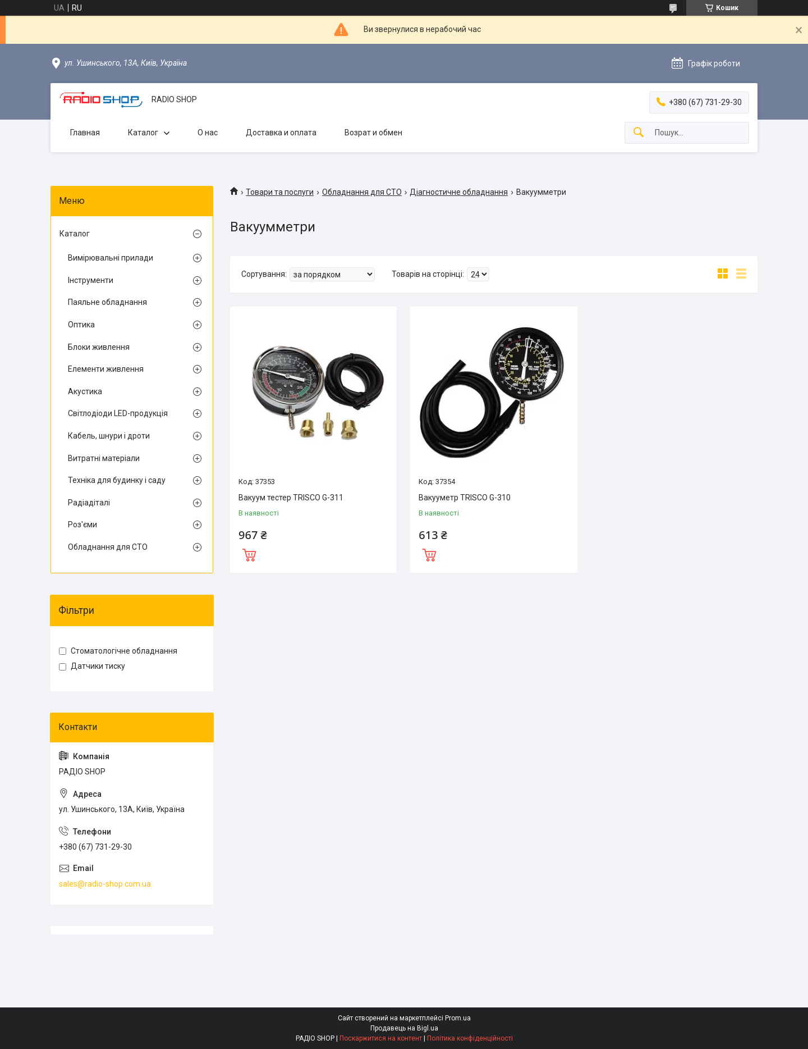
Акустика (85, 391)
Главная (85, 132)
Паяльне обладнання (107, 302)
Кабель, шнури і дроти (109, 435)
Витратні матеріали (104, 458)
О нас (208, 132)
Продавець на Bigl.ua (404, 1028)
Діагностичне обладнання (459, 192)
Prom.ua (458, 1018)
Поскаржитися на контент (380, 1038)
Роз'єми (82, 524)
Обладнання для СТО (362, 192)
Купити (249, 553)
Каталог (143, 132)
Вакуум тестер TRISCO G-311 (290, 497)
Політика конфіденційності (470, 1038)
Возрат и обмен (373, 132)
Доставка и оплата (281, 132)
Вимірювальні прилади (110, 257)
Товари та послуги (280, 192)
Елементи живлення (106, 368)
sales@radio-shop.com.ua (105, 883)
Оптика (81, 324)
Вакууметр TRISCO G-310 (465, 497)
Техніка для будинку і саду (117, 480)
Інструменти (90, 280)
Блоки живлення (99, 347)
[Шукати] (638, 133)
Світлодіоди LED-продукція (118, 413)
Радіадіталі (89, 502)
